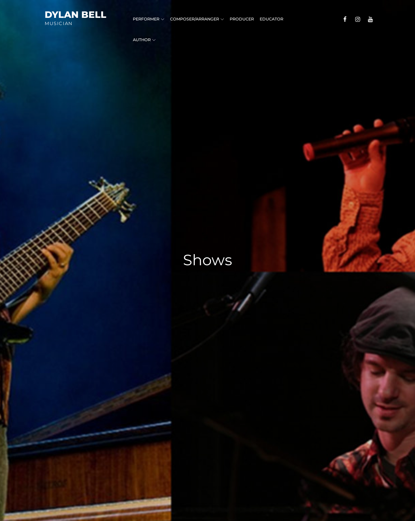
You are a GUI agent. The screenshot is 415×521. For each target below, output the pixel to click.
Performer (148, 19)
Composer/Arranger (197, 19)
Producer (242, 19)
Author (144, 39)
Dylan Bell (75, 14)
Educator (271, 19)
